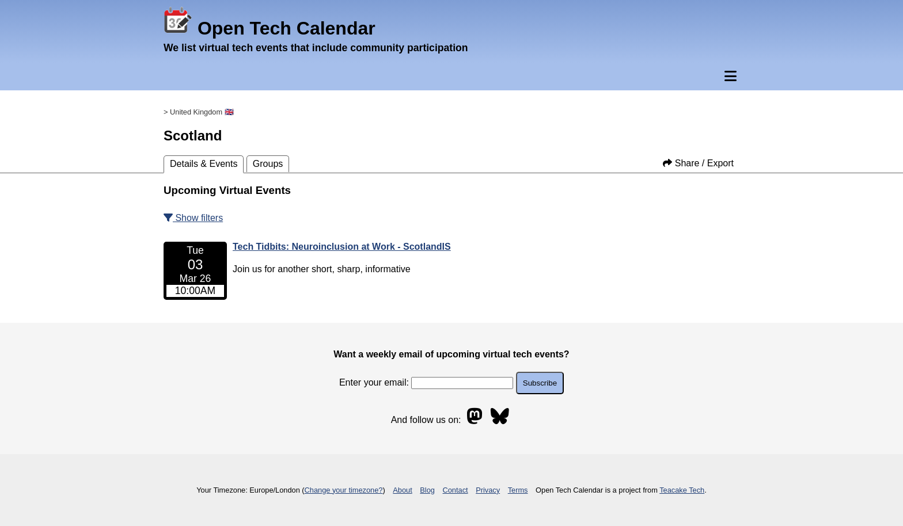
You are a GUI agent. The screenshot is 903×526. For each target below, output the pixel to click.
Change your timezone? (344, 490)
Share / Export (698, 163)
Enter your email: (426, 382)
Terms (518, 490)
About (402, 490)
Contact (455, 490)
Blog (427, 490)
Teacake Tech (681, 490)
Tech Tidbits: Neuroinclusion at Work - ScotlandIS (342, 246)
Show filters (193, 218)
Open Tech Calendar (269, 28)
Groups (268, 164)
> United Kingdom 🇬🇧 (199, 112)
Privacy (488, 490)
